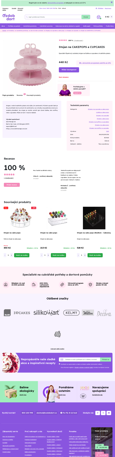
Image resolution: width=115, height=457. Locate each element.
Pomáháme (28, 455)
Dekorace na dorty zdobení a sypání (68, 26)
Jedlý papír (86, 26)
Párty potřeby (98, 26)
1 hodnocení (78, 40)
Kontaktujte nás (97, 395)
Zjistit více (23, 395)
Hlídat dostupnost (69, 70)
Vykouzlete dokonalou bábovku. (78, 442)
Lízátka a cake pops (102, 112)
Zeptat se (77, 93)
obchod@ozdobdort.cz (46, 413)
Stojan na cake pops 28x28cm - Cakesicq (94, 233)
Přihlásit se (105, 359)
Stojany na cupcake (71, 30)
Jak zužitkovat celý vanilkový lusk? (79, 448)
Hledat (85, 17)
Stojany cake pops (103, 119)
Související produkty (34, 95)
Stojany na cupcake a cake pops (54, 30)
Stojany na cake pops (102, 125)
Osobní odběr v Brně (53, 436)
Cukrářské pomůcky (30, 26)
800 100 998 (27, 413)
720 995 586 (103, 455)
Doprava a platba (5, 9)
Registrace (108, 8)
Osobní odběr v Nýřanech (54, 448)
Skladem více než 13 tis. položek (34, 449)
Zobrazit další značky (57, 349)
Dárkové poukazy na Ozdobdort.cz (35, 436)
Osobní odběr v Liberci (54, 445)
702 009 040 (103, 447)
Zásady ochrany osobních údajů (84, 367)
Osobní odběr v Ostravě (54, 454)
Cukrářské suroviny (46, 26)
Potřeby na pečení (14, 26)
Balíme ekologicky (30, 452)
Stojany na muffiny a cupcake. (99, 128)
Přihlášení (100, 8)
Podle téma (110, 26)
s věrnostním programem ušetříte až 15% (95, 63)
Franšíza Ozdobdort (31, 439)
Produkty (10, 30)
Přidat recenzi (12, 185)
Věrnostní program (20, 9)
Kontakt (14, 8)
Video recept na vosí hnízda (77, 445)
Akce (3, 26)
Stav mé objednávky (9, 436)
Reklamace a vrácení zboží (10, 449)
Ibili (107, 131)
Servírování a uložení (36, 30)
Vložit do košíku (22, 255)
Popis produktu (8, 95)
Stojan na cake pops (12, 233)
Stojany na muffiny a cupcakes (99, 122)
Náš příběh (28, 446)
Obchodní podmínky (9, 446)
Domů (4, 30)
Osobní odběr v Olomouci (54, 451)
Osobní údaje (6, 452)
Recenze (20, 95)
